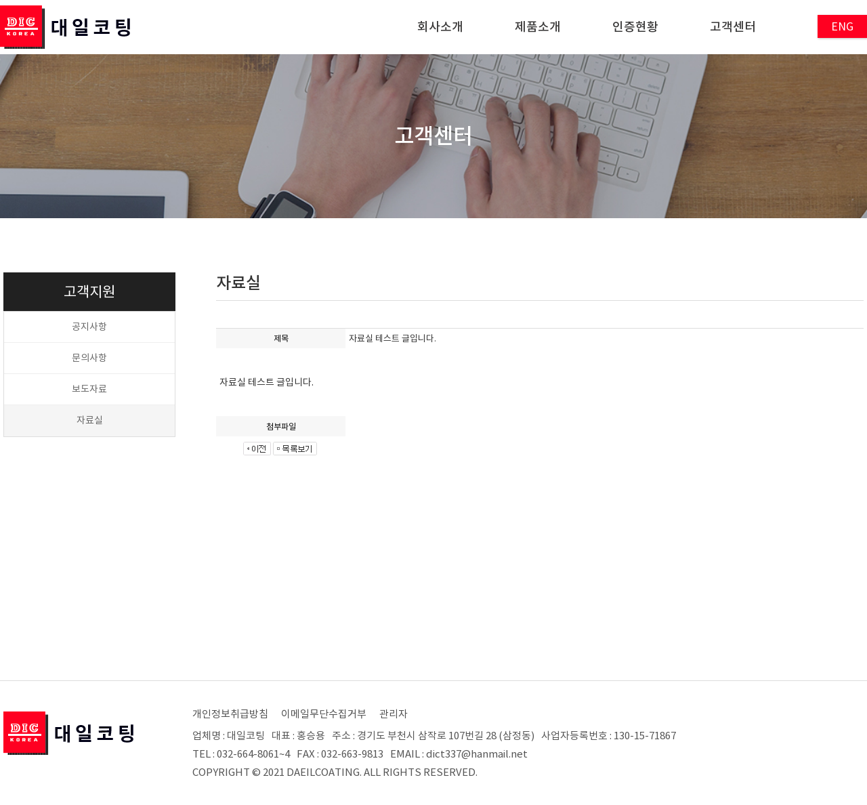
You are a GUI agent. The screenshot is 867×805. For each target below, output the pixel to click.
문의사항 (89, 358)
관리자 (393, 713)
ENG (842, 26)
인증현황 (635, 27)
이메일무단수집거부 (323, 713)
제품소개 (538, 27)
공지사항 (89, 327)
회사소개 (440, 27)
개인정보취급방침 (230, 713)
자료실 (90, 420)
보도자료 (89, 389)
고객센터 (733, 27)
